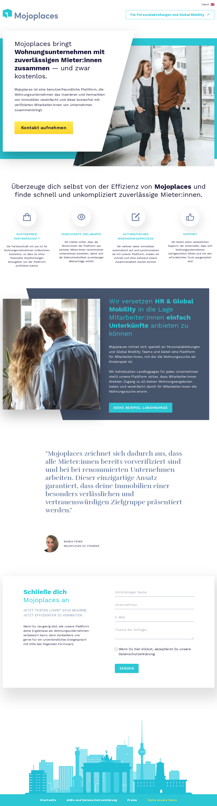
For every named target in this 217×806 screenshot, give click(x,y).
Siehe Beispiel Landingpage (141, 408)
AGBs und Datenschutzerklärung (92, 800)
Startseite (48, 800)
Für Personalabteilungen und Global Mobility (170, 15)
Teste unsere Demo (162, 800)
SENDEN (126, 668)
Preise (132, 800)
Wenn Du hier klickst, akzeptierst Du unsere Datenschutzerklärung (153, 651)
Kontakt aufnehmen (44, 127)
